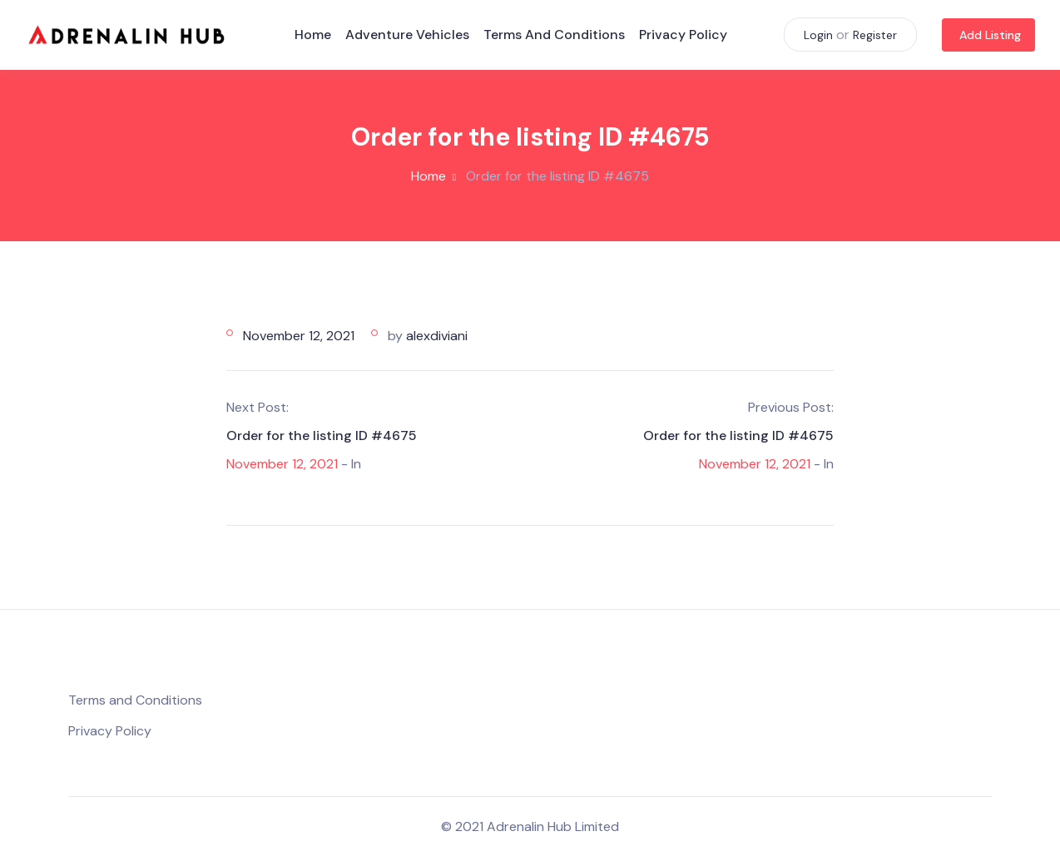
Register (875, 34)
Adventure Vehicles (407, 34)
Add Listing (990, 34)
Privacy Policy (683, 34)
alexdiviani (437, 335)
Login (818, 34)
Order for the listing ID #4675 (321, 435)
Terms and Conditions (554, 34)
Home (313, 34)
